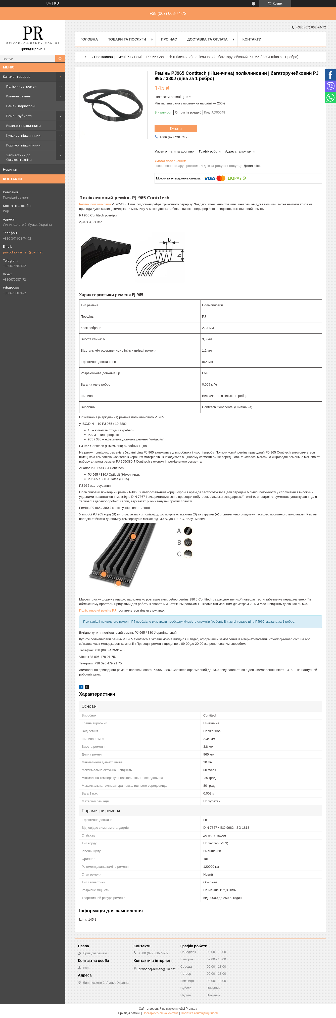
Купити (176, 128)
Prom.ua (191, 1008)
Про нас (169, 39)
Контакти (252, 39)
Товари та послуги (127, 39)
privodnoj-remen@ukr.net (22, 252)
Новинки (10, 169)
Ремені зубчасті (19, 116)
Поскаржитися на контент (160, 1013)
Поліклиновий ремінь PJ (97, 610)
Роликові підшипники (23, 125)
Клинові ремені (18, 96)
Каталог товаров (16, 76)
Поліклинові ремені (21, 86)
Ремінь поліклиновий (95, 204)
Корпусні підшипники (23, 145)
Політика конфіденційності (199, 1013)
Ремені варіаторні (20, 106)
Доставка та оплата (207, 39)
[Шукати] (60, 59)
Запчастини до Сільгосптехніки (19, 157)
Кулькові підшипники (23, 135)
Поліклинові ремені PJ (112, 57)
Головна (89, 39)
